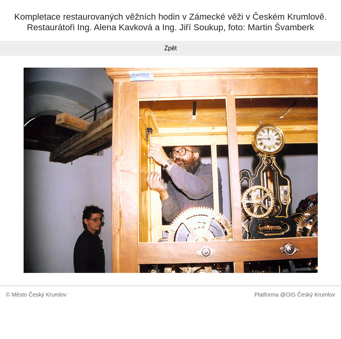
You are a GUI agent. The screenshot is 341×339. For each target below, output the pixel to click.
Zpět (170, 48)
